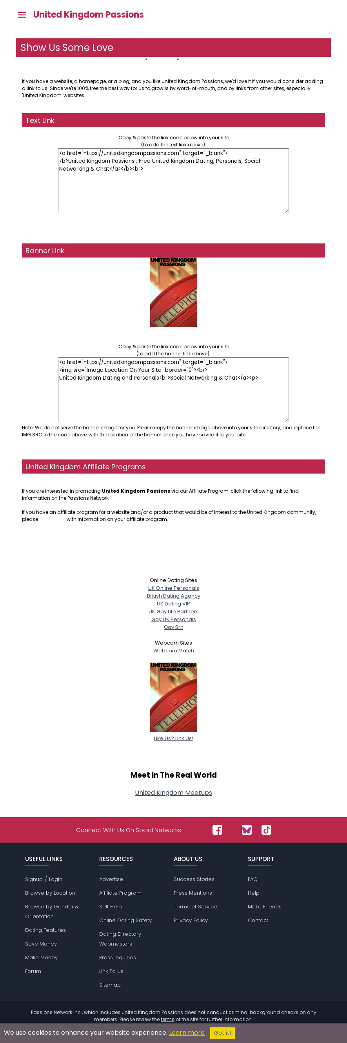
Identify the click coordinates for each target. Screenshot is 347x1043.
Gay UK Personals (173, 619)
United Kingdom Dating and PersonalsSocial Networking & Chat (174, 332)
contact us (52, 519)
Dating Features (45, 930)
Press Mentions (193, 893)
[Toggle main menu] (22, 15)
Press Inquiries (117, 957)
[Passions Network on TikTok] (266, 830)
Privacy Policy (191, 920)
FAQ (253, 879)
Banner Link (162, 60)
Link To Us (111, 971)
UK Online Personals (173, 588)
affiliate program (130, 498)
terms (167, 1019)
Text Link (134, 60)
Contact (258, 920)
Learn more (187, 1032)
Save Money (41, 944)
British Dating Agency (173, 596)
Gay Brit (173, 627)
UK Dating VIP (173, 603)
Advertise (111, 879)
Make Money (41, 957)
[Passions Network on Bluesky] (247, 830)
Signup (34, 879)
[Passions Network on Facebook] (217, 830)
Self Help (110, 906)
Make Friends (265, 906)
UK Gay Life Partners (174, 611)
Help (254, 893)
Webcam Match (173, 650)
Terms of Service (195, 906)
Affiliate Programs (201, 60)
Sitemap (110, 985)
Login (55, 879)
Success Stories (194, 879)
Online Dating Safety (125, 920)
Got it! (222, 1033)
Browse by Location (50, 893)
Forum (33, 971)
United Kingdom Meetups (173, 792)
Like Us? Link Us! (173, 734)
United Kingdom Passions (88, 15)
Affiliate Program (120, 893)
